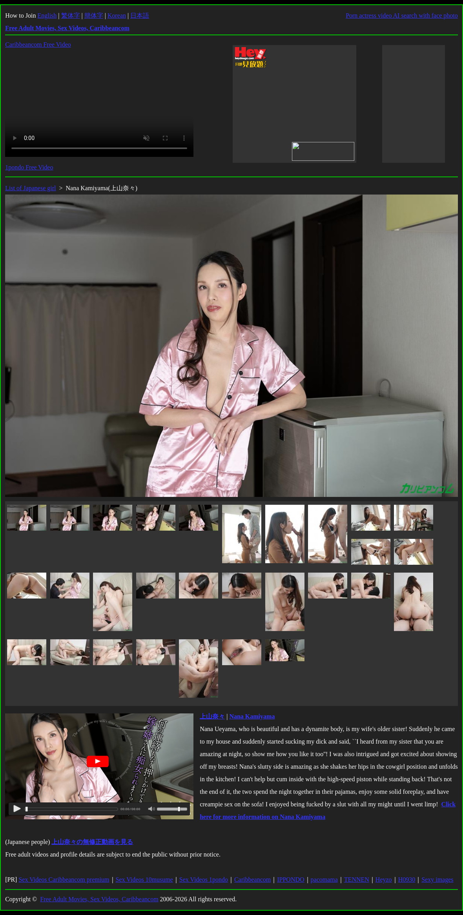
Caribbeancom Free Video (38, 44)
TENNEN (356, 879)
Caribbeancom (252, 879)
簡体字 (93, 15)
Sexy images (437, 879)
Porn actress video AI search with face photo (402, 15)
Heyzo (384, 879)
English (47, 15)
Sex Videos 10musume (144, 879)
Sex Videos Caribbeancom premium (63, 879)
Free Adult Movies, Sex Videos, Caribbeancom (99, 899)
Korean (117, 15)
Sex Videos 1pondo (203, 879)
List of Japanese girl (30, 188)
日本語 (139, 15)
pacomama (324, 879)
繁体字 (70, 15)
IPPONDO (290, 879)
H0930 (407, 879)
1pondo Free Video (29, 167)
